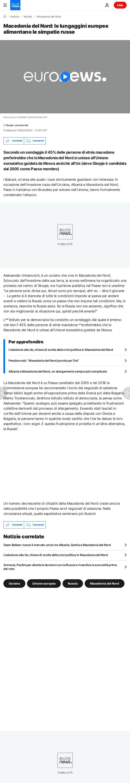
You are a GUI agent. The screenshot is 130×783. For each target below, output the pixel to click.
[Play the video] (65, 76)
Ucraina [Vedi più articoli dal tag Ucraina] (14, 583)
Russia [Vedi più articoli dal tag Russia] (73, 583)
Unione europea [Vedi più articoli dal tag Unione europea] (44, 583)
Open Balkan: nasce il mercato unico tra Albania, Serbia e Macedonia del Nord (57, 545)
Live (120, 5)
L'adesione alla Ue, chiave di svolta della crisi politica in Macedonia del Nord (61, 349)
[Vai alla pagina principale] (15, 5)
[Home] (4, 16)
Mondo (28, 16)
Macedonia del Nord (49, 16)
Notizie (15, 16)
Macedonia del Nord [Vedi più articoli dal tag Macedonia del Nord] (104, 583)
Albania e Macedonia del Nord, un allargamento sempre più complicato (58, 371)
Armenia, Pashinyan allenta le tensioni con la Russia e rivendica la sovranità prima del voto (60, 567)
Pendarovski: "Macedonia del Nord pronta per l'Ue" (44, 360)
